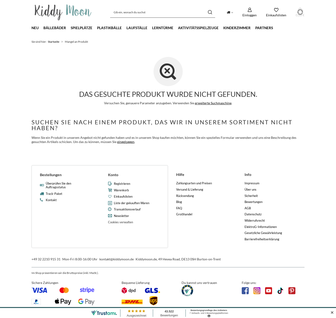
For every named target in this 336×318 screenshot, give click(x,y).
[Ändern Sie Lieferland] (230, 12)
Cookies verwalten (120, 222)
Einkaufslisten (123, 196)
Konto (113, 174)
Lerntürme (162, 28)
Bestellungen (51, 174)
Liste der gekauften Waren (131, 203)
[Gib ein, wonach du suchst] (162, 12)
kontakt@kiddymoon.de (116, 259)
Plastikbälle (109, 28)
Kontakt (51, 200)
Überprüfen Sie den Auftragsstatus (58, 185)
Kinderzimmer (237, 28)
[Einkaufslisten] (276, 12)
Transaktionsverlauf (127, 209)
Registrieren (122, 183)
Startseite (53, 41)
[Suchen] (210, 12)
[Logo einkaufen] (63, 12)
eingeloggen (125, 142)
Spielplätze (81, 28)
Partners (264, 28)
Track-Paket (54, 194)
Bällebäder (54, 28)
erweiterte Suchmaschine (213, 103)
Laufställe (136, 28)
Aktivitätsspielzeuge (198, 28)
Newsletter (121, 216)
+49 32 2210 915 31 (46, 259)
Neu (35, 28)
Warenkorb (121, 190)
